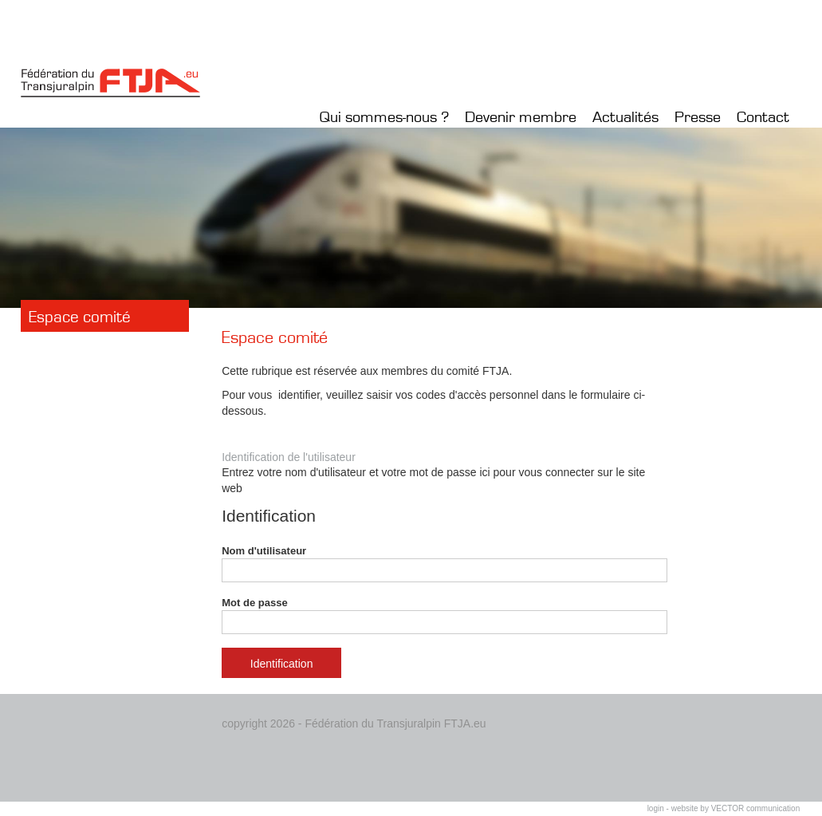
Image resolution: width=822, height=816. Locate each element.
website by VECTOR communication (735, 808)
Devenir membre (520, 117)
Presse (698, 117)
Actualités (625, 117)
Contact (763, 117)
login (655, 808)
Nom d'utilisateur (444, 564)
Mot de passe (444, 616)
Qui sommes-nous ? (384, 117)
